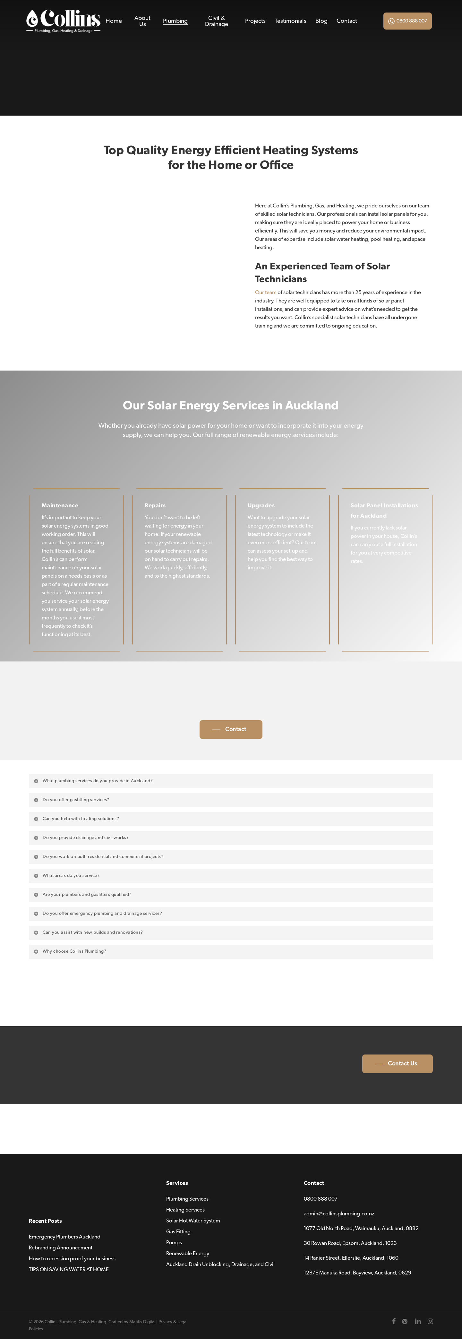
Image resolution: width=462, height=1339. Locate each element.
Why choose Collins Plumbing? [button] (69, 951)
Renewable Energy (187, 1253)
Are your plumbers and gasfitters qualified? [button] (82, 894)
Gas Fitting (178, 1231)
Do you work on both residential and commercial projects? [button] (98, 856)
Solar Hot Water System (193, 1220)
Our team (266, 292)
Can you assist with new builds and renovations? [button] (88, 932)
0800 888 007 (412, 20)
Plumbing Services (187, 1199)
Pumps (174, 1242)
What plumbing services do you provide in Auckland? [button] (93, 780)
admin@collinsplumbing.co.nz (339, 1213)
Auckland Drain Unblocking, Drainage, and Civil (220, 1264)
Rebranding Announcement (60, 1247)
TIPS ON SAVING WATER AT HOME (69, 1269)
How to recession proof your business (72, 1258)
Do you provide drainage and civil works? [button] (81, 837)
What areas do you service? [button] (66, 875)
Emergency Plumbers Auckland (64, 1236)
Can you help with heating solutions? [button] (76, 818)
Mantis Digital (142, 1322)
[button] (231, 729)
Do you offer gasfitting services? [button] (71, 799)
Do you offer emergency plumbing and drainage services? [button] (97, 913)
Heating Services (185, 1209)
